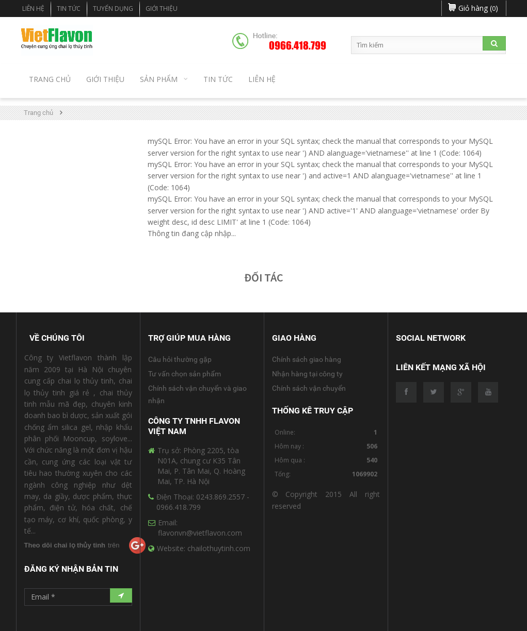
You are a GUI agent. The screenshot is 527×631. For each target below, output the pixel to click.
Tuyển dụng (113, 8)
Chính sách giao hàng (306, 359)
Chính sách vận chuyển (309, 388)
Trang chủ (38, 113)
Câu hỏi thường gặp (180, 359)
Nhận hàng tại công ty (307, 374)
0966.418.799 (297, 46)
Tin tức (69, 8)
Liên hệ (33, 8)
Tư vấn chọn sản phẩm (184, 374)
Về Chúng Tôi (57, 338)
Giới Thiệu (162, 8)
